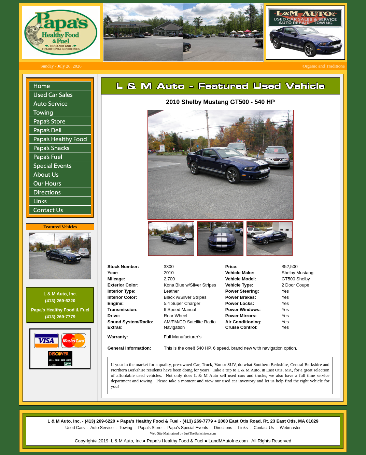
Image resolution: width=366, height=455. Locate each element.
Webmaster (290, 427)
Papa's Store (149, 427)
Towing (125, 427)
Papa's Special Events (187, 427)
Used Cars (75, 427)
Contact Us (264, 427)
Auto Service (102, 427)
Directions (223, 427)
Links (243, 427)
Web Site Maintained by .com (183, 433)
